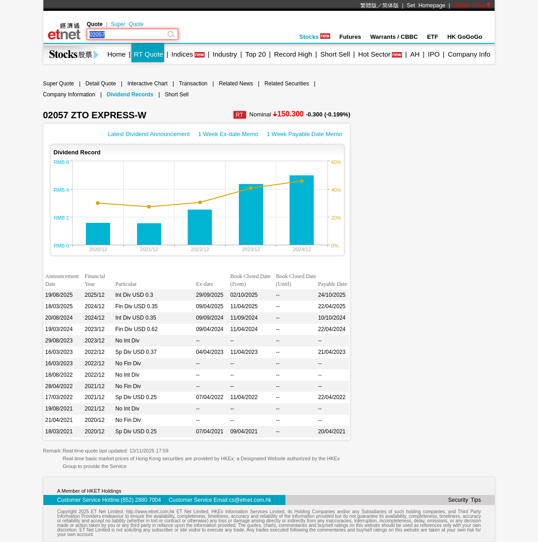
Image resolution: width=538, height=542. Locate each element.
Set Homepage (426, 5)
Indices (182, 54)
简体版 (390, 5)
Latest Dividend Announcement (149, 134)
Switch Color (472, 5)
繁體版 (368, 5)
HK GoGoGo (464, 36)
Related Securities (286, 83)
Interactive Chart (147, 83)
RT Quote (148, 54)
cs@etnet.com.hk (250, 500)
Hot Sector (374, 54)
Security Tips (464, 500)
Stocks (314, 36)
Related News (236, 83)
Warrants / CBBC (394, 36)
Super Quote (127, 24)
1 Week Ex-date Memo (228, 134)
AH (415, 54)
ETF (432, 36)
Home (116, 54)
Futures (350, 36)
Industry (225, 54)
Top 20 (255, 54)
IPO (434, 54)
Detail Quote (100, 83)
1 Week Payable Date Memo (304, 134)
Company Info (469, 54)
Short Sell (335, 54)
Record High (293, 54)
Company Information (69, 94)
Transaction (193, 83)
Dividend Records (130, 94)
